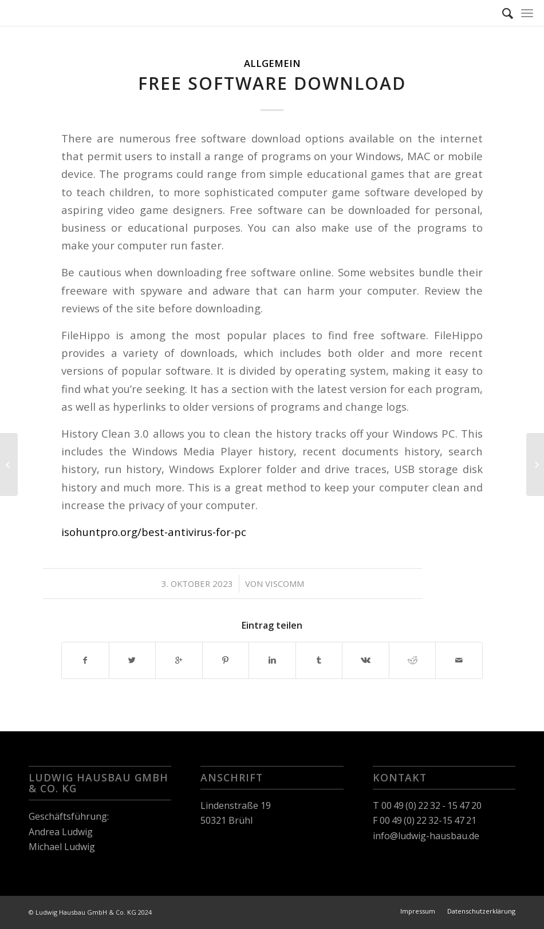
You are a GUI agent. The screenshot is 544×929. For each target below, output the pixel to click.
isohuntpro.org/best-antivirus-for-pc (153, 532)
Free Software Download (272, 83)
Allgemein (272, 63)
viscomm (284, 583)
